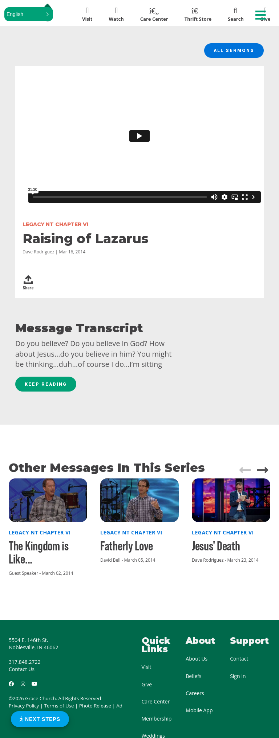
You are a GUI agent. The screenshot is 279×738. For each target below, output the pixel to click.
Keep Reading (48, 387)
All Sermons (232, 52)
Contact (239, 662)
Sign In (238, 679)
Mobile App (199, 714)
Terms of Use (59, 709)
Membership (157, 722)
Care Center (156, 705)
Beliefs (193, 679)
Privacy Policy (24, 709)
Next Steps (40, 719)
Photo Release (95, 709)
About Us (196, 662)
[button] (29, 14)
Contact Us (22, 673)
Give (147, 688)
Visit (146, 670)
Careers (195, 696)
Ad (119, 709)
